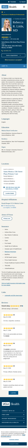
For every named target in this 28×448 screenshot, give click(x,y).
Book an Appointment (13, 55)
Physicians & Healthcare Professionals (13, 14)
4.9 (10, 37)
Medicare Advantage (10, 251)
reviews (13, 39)
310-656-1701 (6, 50)
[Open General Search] (23, 2)
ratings (5, 39)
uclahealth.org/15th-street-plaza (13, 295)
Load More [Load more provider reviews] (13, 392)
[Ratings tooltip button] (22, 306)
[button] (12, 2)
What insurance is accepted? (13, 60)
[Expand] (23, 410)
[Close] (26, 430)
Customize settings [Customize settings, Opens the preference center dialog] (14, 439)
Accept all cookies (14, 443)
